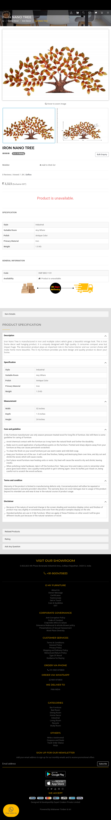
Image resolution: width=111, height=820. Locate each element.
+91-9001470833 (55, 670)
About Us (56, 590)
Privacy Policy (55, 648)
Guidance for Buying (55, 658)
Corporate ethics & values (55, 623)
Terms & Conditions (55, 642)
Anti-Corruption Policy (55, 618)
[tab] (55, 314)
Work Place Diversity (55, 630)
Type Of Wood (55, 655)
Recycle (55, 723)
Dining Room (55, 713)
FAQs (55, 745)
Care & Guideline (55, 603)
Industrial (55, 718)
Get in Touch (55, 600)
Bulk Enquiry (102, 154)
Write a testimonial (55, 737)
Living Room (55, 720)
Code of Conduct (55, 620)
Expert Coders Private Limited (67, 802)
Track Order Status (55, 743)
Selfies (28, 174)
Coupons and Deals (55, 740)
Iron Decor (26, 21)
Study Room (55, 726)
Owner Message (55, 593)
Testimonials (55, 598)
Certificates (55, 595)
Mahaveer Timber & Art (61, 809)
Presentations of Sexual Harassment (55, 628)
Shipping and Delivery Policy (55, 650)
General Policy (55, 645)
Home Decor (13, 21)
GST (55, 605)
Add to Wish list (48, 165)
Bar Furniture (55, 707)
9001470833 (55, 680)
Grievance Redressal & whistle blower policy (55, 625)
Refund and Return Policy (55, 653)
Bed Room (55, 710)
